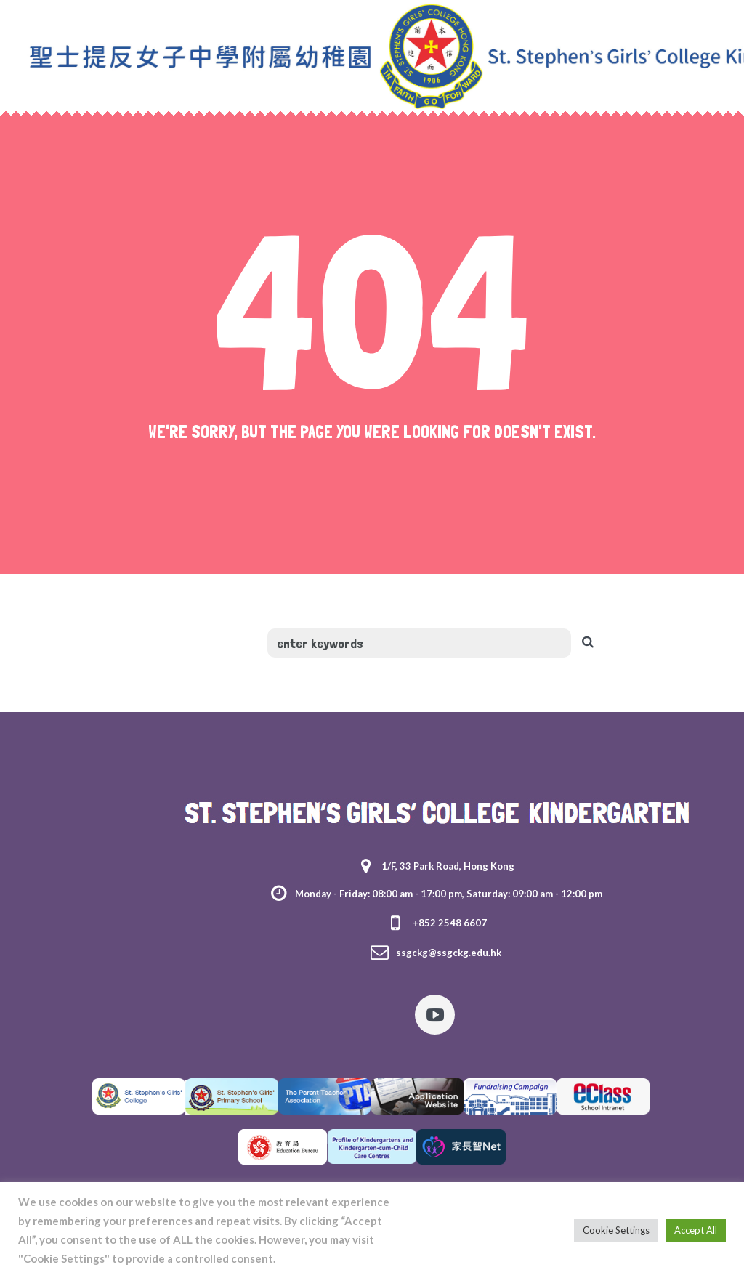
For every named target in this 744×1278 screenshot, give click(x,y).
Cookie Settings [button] (616, 1230)
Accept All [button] (695, 1230)
